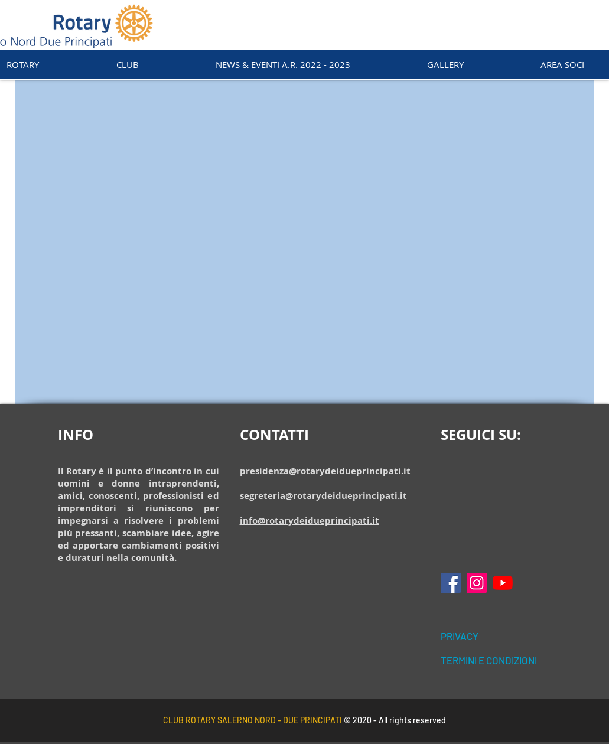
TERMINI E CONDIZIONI (489, 660)
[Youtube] (503, 583)
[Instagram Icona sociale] (477, 583)
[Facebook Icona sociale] (451, 583)
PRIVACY (459, 636)
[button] (127, 64)
